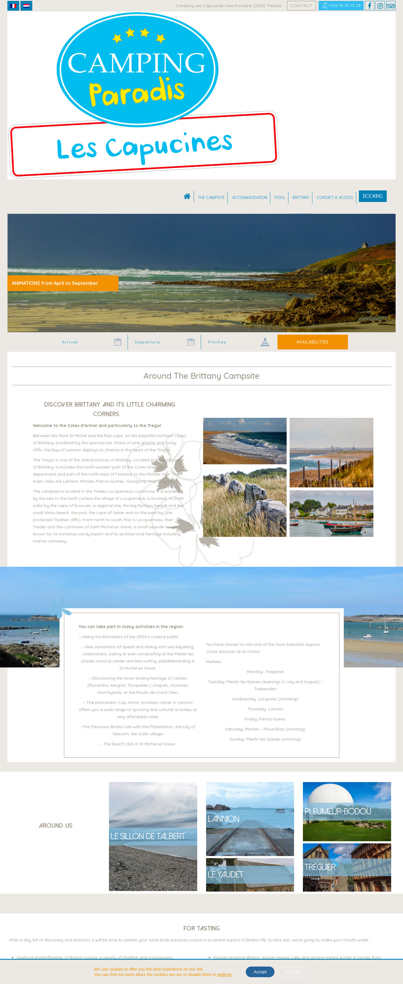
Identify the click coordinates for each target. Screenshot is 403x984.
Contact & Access (335, 29)
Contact (301, 5)
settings (222, 974)
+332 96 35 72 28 (341, 6)
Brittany (301, 29)
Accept (259, 971)
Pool (279, 29)
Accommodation (249, 29)
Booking (373, 28)
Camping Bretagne (31, 157)
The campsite (211, 29)
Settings (293, 971)
